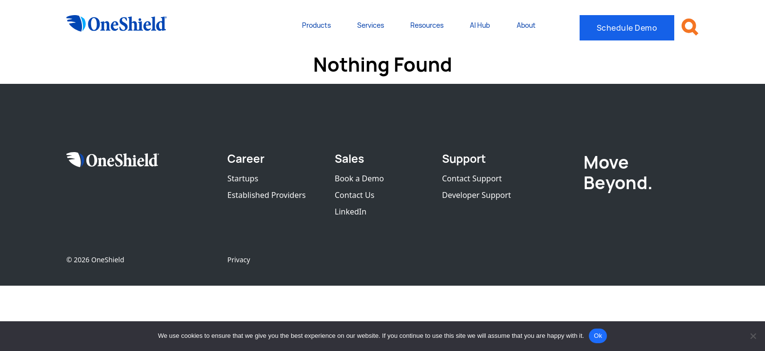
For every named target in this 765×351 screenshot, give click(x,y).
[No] (753, 336)
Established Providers (266, 195)
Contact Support (472, 178)
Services (370, 25)
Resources (426, 25)
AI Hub (480, 25)
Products (316, 25)
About (526, 25)
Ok (598, 335)
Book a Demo (359, 178)
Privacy (238, 259)
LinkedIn (350, 211)
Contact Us (354, 195)
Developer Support (476, 195)
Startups (242, 178)
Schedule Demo (627, 27)
